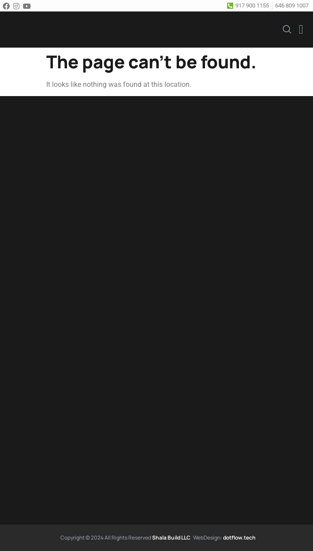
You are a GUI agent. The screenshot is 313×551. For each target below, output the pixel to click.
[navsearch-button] (287, 28)
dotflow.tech (239, 537)
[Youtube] (28, 5)
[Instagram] (17, 5)
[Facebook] (7, 5)
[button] (301, 29)
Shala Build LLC (171, 537)
